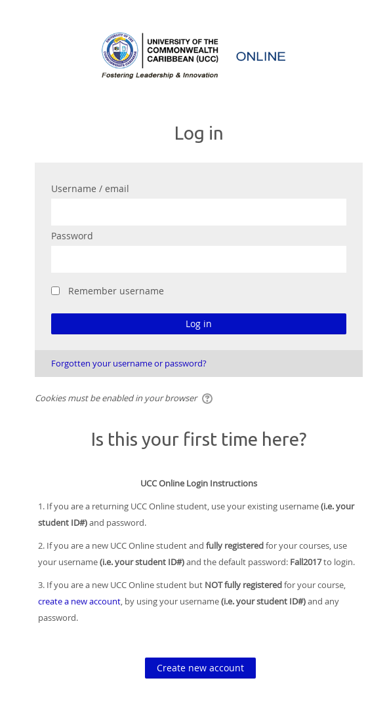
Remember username (116, 291)
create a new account (79, 601)
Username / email (90, 188)
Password (72, 235)
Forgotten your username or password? (129, 363)
